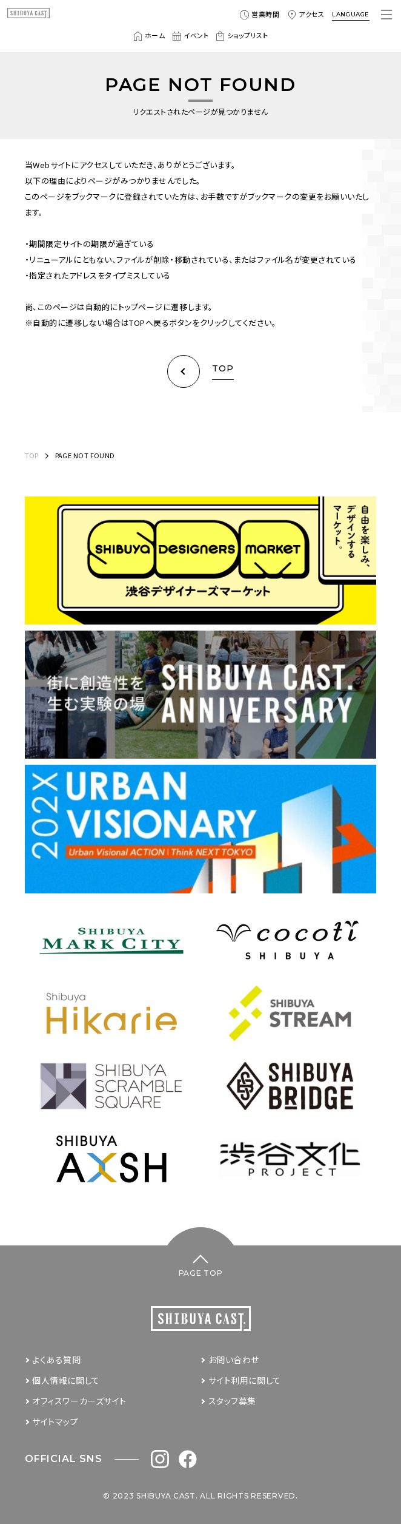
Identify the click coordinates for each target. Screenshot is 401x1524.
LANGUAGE (351, 14)
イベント (190, 36)
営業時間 (259, 14)
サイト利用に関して (244, 1380)
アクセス (305, 14)
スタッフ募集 (232, 1401)
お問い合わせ (233, 1359)
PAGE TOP (201, 1273)
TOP (32, 455)
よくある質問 (56, 1359)
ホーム (149, 36)
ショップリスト (242, 36)
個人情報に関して (65, 1380)
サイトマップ (55, 1421)
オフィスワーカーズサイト (79, 1401)
